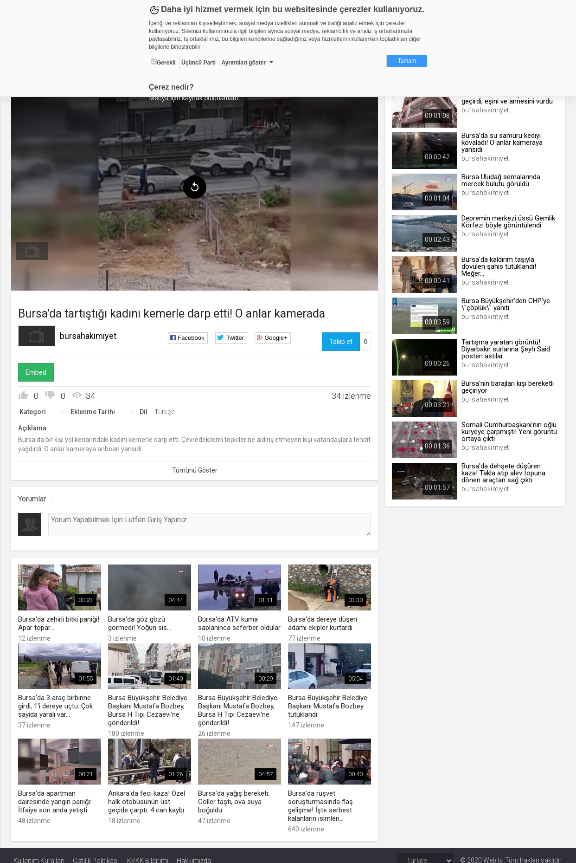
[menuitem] (34, 249)
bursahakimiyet (90, 334)
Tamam (407, 61)
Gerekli (163, 62)
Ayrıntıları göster (243, 62)
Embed (38, 371)
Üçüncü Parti (198, 62)
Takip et (340, 340)
